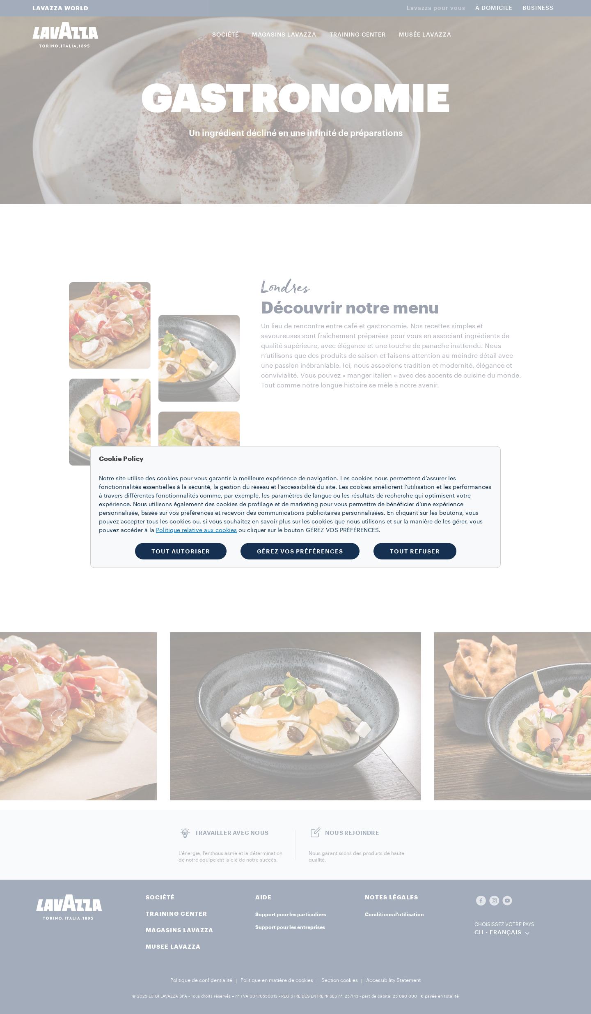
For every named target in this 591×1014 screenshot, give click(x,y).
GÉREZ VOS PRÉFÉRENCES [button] (300, 551)
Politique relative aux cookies (196, 530)
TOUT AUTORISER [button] (180, 551)
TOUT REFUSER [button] (415, 551)
